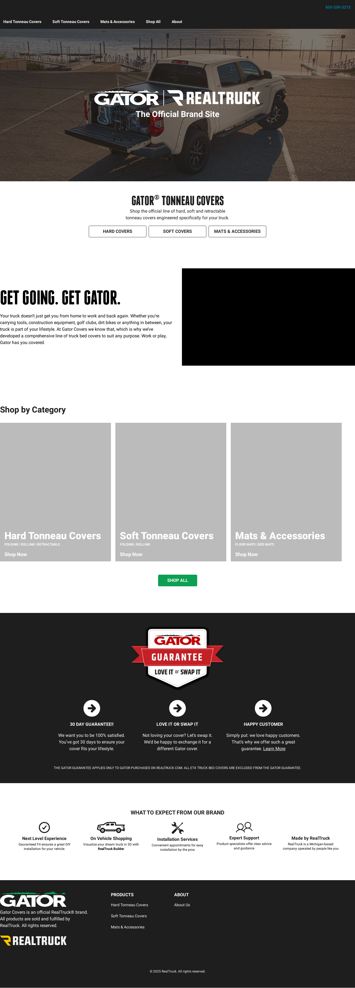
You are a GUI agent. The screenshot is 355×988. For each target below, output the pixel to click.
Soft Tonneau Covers (70, 22)
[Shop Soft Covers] (177, 232)
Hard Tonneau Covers (22, 22)
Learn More (274, 749)
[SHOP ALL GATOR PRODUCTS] (177, 581)
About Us (182, 905)
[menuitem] (22, 22)
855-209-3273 (338, 7)
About (177, 22)
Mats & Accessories (117, 22)
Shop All (153, 22)
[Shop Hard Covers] (117, 232)
